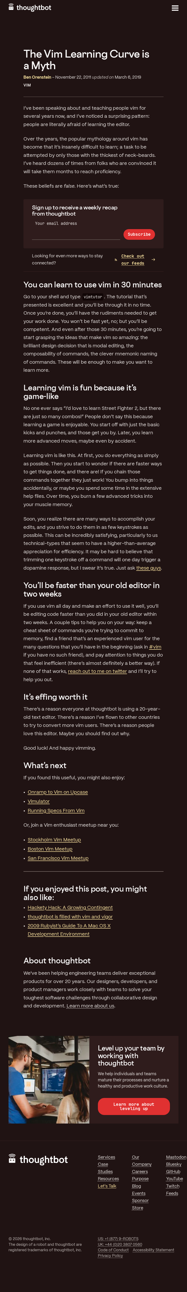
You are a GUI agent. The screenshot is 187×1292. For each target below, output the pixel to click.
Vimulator (39, 801)
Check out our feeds (129, 259)
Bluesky (174, 1164)
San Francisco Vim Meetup (58, 858)
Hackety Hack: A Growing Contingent (70, 908)
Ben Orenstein (37, 77)
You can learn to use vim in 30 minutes (92, 284)
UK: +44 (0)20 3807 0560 (120, 1245)
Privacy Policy (110, 1256)
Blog (136, 1186)
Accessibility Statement (153, 1250)
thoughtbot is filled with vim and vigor (70, 917)
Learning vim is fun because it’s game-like (79, 392)
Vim (27, 85)
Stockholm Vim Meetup (54, 840)
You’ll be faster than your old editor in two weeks (91, 589)
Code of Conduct (113, 1250)
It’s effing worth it (55, 697)
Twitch (172, 1186)
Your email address (56, 223)
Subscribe (139, 234)
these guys (148, 568)
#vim (155, 647)
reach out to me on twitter (97, 671)
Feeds (172, 1194)
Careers (140, 1172)
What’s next (45, 765)
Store (137, 1208)
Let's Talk (107, 1186)
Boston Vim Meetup (50, 849)
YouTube (174, 1179)
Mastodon (176, 1157)
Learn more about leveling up (133, 1106)
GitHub (173, 1172)
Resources (108, 1179)
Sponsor (140, 1201)
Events (139, 1194)
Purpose (140, 1179)
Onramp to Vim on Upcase (58, 792)
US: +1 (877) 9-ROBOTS (118, 1239)
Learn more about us (90, 1006)
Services (106, 1157)
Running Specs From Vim (56, 811)
